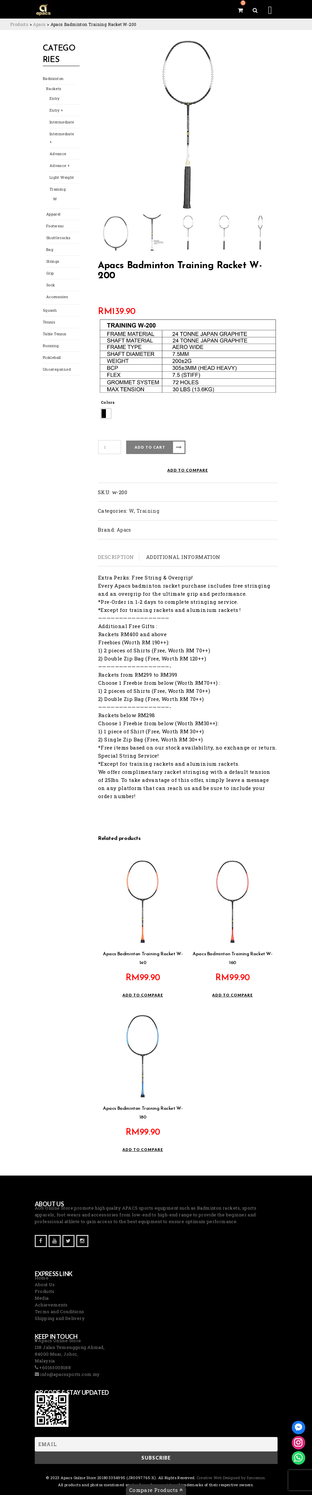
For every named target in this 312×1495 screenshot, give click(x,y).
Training (58, 189)
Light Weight (62, 177)
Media (42, 1298)
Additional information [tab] (183, 557)
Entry (55, 98)
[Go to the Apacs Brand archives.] (39, 24)
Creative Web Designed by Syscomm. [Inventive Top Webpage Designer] (231, 1477)
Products (45, 1291)
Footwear (55, 225)
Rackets (53, 88)
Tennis (49, 322)
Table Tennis (54, 333)
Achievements (51, 1305)
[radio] (106, 413)
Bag (49, 249)
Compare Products (156, 1490)
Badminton (53, 78)
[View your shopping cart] (240, 10)
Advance (58, 153)
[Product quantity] (109, 447)
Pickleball (52, 357)
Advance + (60, 165)
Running (51, 345)
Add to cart (150, 447)
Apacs (124, 530)
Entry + (56, 110)
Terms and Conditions (59, 1311)
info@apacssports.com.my (69, 1374)
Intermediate (62, 121)
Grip (50, 273)
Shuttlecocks (58, 237)
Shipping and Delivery (60, 1318)
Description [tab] (116, 557)
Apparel (53, 214)
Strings (52, 261)
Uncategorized (57, 369)
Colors (108, 402)
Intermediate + (62, 137)
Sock (50, 284)
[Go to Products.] (19, 24)
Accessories (57, 296)
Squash (50, 310)
